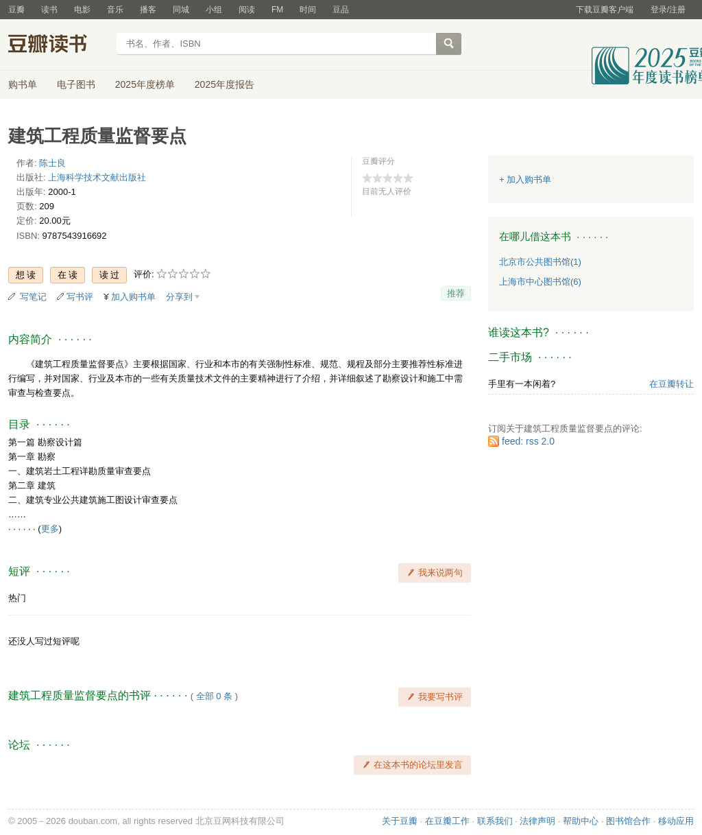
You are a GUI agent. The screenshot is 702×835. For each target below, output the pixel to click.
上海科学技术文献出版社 (97, 177)
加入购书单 (133, 297)
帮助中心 (580, 821)
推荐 (456, 293)
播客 (148, 9)
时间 (308, 9)
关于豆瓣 (399, 821)
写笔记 (33, 297)
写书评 (79, 297)
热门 (17, 598)
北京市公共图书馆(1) (540, 262)
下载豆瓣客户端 (604, 9)
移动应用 (676, 821)
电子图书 (76, 84)
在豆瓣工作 (447, 821)
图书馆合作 (628, 821)
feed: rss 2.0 (528, 441)
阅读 (247, 9)
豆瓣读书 (58, 45)
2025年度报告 (224, 84)
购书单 (22, 84)
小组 (214, 9)
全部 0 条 (214, 696)
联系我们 (495, 821)
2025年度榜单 (145, 84)
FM (277, 9)
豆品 (340, 9)
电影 (82, 9)
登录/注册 (668, 9)
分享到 (179, 297)
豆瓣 (16, 9)
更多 (50, 529)
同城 (181, 9)
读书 (49, 9)
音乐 (115, 9)
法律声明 (537, 821)
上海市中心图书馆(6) (540, 282)
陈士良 (52, 163)
